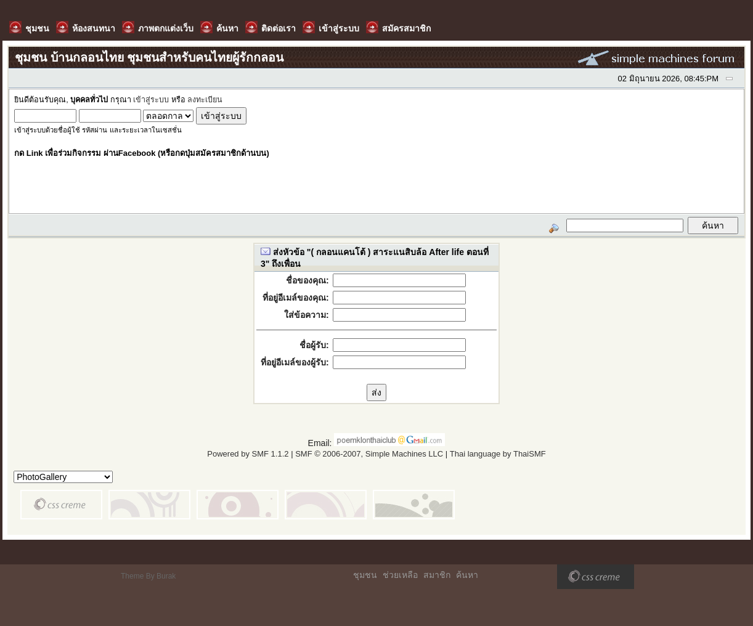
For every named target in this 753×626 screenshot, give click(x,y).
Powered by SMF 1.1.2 (247, 453)
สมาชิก (436, 575)
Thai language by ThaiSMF (498, 453)
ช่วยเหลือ (400, 575)
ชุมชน (365, 575)
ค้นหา (467, 575)
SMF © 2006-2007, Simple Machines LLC (369, 453)
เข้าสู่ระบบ (151, 100)
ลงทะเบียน (204, 100)
